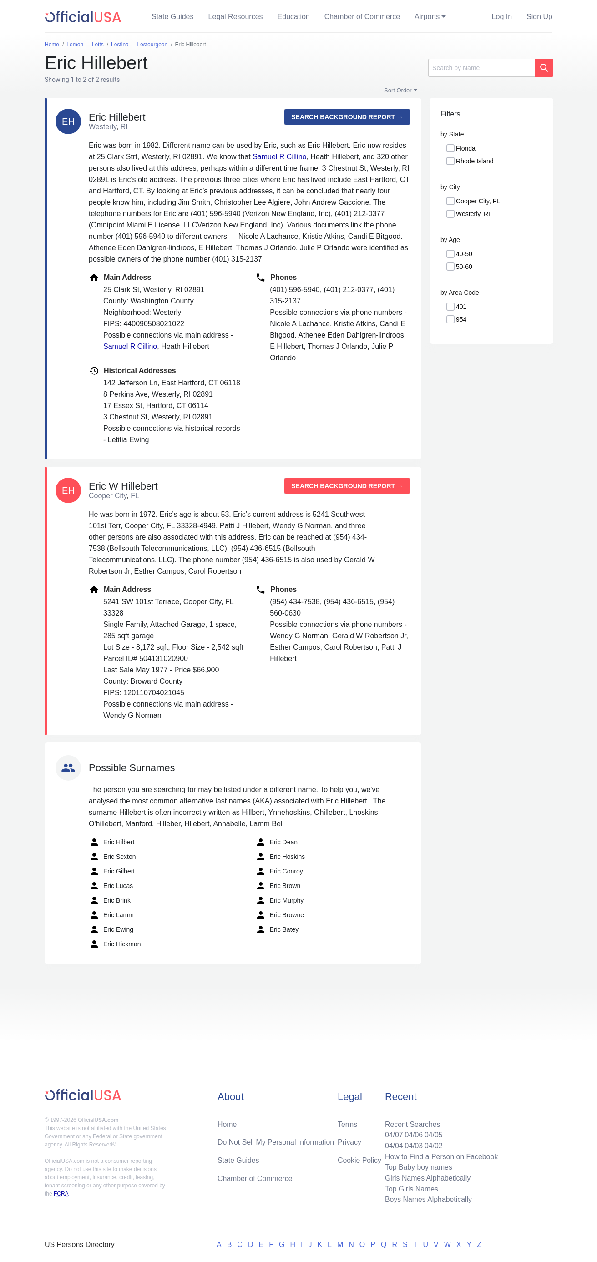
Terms (348, 1123)
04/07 (393, 1134)
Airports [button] (427, 16)
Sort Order (398, 90)
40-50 (464, 254)
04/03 (413, 1145)
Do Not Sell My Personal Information (276, 1141)
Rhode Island (475, 161)
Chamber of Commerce (362, 16)
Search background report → (347, 117)
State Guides (173, 16)
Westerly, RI (473, 214)
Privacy (349, 1141)
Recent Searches (412, 1123)
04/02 (433, 1145)
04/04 (393, 1145)
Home (227, 1123)
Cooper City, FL (478, 201)
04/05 (433, 1134)
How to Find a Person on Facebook (441, 1156)
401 (461, 307)
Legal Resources (235, 16)
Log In (502, 16)
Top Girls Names (410, 1188)
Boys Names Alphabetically (427, 1199)
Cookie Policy (360, 1159)
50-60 (464, 266)
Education (294, 16)
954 (461, 319)
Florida (466, 148)
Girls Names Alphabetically (427, 1177)
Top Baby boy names (417, 1167)
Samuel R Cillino (279, 157)
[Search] (481, 68)
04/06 (413, 1134)
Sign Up (539, 16)
